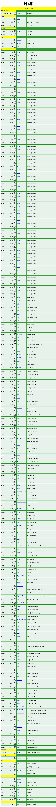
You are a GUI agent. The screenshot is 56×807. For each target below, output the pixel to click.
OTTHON (3, 749)
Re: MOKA (19, 334)
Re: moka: (19, 354)
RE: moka (19, 461)
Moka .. (18, 13)
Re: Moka (19, 357)
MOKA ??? (19, 364)
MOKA (18, 34)
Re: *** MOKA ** (21, 619)
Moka (18, 19)
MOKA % (19, 680)
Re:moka (19, 498)
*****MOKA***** (21, 502)
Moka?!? (19, 612)
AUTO (2, 16)
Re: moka (19, 40)
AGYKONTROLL (5, 10)
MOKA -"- (19, 727)
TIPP (2, 776)
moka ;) (18, 804)
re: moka (19, 703)
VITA (2, 802)
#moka (18, 488)
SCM (2, 760)
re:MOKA (19, 609)
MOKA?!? (19, 545)
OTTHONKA (4, 755)
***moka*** (20, 586)
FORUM (3, 28)
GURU (2, 37)
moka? (18, 659)
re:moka (19, 779)
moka (18, 22)
